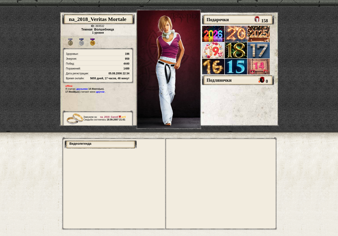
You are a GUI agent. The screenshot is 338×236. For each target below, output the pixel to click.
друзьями (82, 88)
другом (100, 91)
